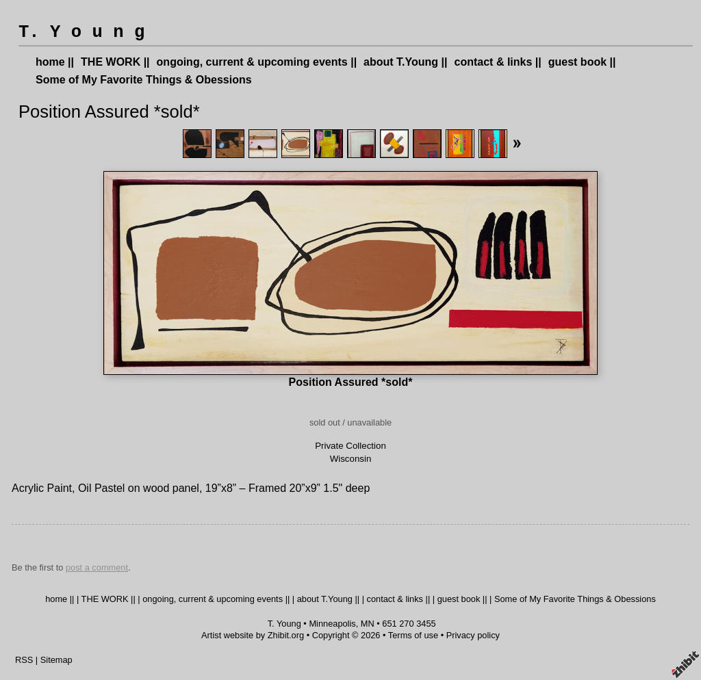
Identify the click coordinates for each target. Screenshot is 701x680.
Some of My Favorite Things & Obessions (144, 80)
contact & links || (498, 62)
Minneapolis (332, 623)
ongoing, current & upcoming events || (257, 62)
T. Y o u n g (81, 32)
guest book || (582, 62)
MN (367, 623)
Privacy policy (473, 635)
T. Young (284, 623)
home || (55, 62)
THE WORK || (115, 62)
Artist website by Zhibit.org (252, 635)
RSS (24, 660)
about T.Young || (405, 62)
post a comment (97, 567)
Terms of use (413, 635)
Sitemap (56, 660)
